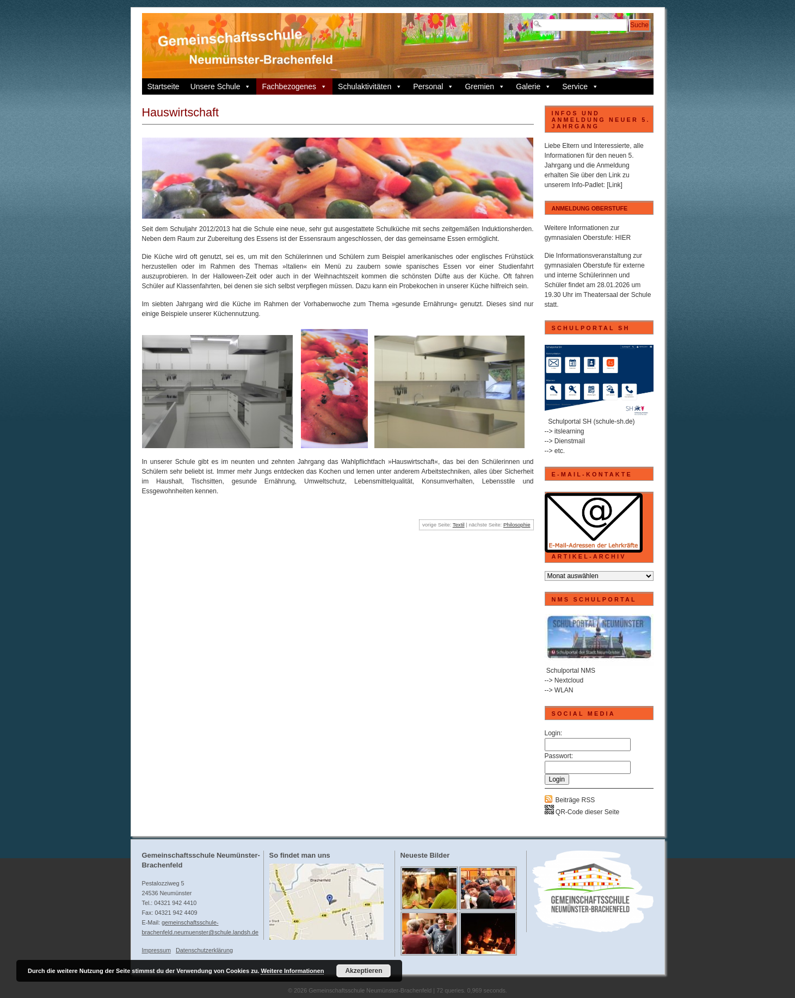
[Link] (615, 185)
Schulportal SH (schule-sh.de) (591, 421)
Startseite (163, 86)
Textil (459, 525)
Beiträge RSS (575, 800)
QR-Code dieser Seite (582, 812)
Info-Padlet (587, 185)
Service (580, 86)
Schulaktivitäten (370, 86)
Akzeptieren (363, 971)
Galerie (533, 86)
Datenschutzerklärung (204, 950)
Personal (433, 86)
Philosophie (517, 525)
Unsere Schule (220, 86)
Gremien (485, 86)
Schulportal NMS (570, 670)
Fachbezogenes (294, 86)
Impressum (156, 950)
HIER (623, 237)
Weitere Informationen (292, 971)
